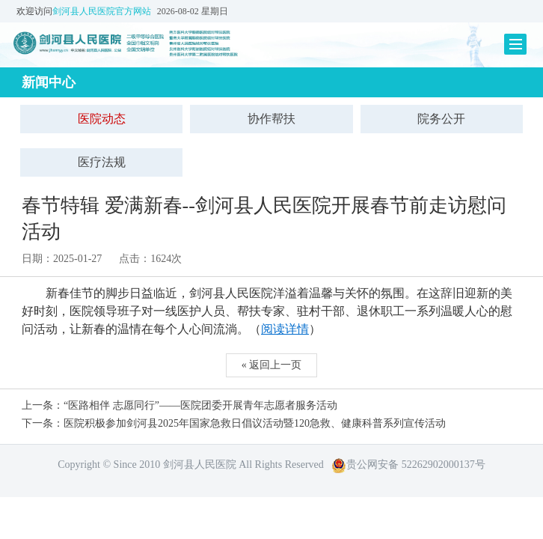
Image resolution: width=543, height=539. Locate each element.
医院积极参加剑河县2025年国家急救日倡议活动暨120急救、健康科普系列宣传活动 (255, 423)
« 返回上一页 (272, 365)
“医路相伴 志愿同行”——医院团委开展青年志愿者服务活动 (200, 405)
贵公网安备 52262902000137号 (408, 464)
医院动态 (102, 118)
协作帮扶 (271, 118)
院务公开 (441, 118)
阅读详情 (285, 329)
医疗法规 (102, 162)
